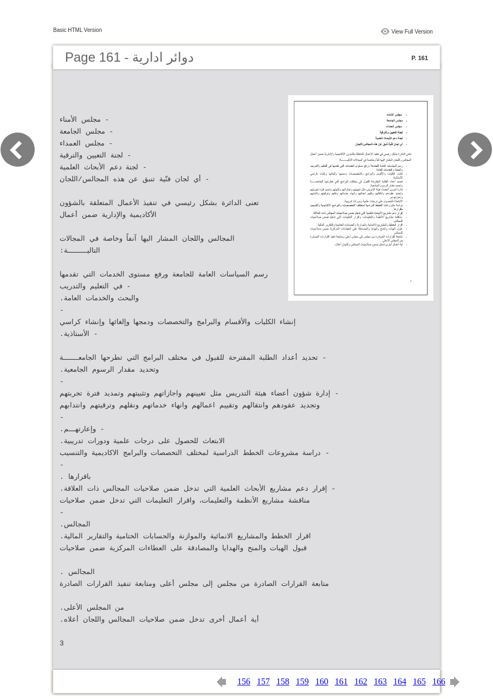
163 (380, 681)
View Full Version (412, 32)
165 (419, 681)
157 (263, 681)
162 (360, 681)
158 (282, 681)
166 (438, 681)
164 (399, 681)
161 (341, 681)
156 (243, 681)
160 (321, 681)
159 (302, 681)
